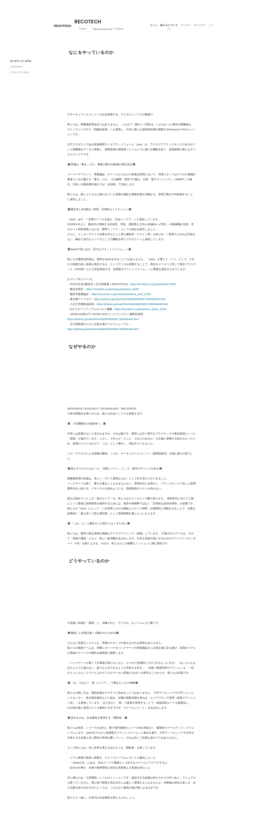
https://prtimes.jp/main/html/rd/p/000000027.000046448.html (129, 299)
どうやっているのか (19, 72)
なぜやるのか (16, 66)
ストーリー (199, 24)
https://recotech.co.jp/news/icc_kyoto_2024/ (140, 309)
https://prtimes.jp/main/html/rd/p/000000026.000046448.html (132, 304)
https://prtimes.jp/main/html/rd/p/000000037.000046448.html (103, 319)
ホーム (153, 24)
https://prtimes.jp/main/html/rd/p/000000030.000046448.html (103, 329)
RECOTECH (87, 22)
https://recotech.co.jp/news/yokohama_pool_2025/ (121, 294)
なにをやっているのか (20, 60)
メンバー (186, 24)
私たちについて (169, 24)
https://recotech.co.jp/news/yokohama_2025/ (112, 289)
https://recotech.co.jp (103, 29)
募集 (211, 24)
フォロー (83, 28)
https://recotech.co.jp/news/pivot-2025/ (153, 284)
